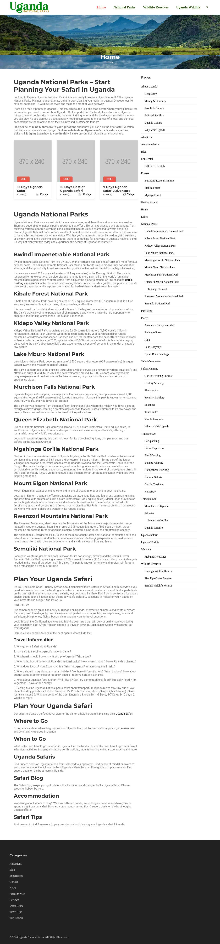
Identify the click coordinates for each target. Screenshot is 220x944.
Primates (149, 513)
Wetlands (146, 549)
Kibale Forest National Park (160, 238)
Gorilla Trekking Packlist (158, 375)
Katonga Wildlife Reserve (159, 571)
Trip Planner (16, 917)
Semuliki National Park (157, 303)
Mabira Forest (152, 187)
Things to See (148, 498)
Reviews (14, 899)
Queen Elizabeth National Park (162, 281)
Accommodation (150, 144)
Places (144, 318)
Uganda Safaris (149, 534)
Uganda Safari (124, 713)
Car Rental (147, 158)
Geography (151, 93)
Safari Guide (16, 905)
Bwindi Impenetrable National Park (164, 231)
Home (101, 7)
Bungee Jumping (154, 462)
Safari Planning (149, 368)
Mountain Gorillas (158, 520)
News (12, 887)
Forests (145, 173)
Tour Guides (151, 412)
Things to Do (148, 433)
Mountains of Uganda (157, 506)
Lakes (144, 216)
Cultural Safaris (153, 477)
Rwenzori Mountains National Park (164, 296)
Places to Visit (17, 893)
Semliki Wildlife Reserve (158, 585)
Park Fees (146, 310)
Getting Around (149, 202)
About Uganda (149, 86)
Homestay (150, 491)
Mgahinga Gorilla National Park (162, 260)
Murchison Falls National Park (161, 274)
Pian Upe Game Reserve (158, 578)
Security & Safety (154, 397)
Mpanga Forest (153, 195)
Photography (152, 390)
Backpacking (152, 440)
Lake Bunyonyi (153, 346)
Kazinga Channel (157, 289)
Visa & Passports (154, 419)
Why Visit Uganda (155, 129)
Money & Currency (155, 101)
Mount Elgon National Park (160, 267)
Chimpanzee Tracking (157, 469)
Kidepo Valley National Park (160, 245)
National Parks (124, 7)
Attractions (15, 863)
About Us (146, 137)
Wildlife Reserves (156, 7)
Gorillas (13, 881)
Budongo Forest (153, 332)
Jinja (147, 339)
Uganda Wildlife (188, 7)
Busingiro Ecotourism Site (159, 180)
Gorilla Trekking (154, 484)
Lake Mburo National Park (159, 252)
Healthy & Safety (154, 383)
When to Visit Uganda (157, 426)
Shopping (150, 404)
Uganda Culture (153, 122)
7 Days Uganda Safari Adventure (116, 189)
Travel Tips (15, 911)
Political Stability (154, 115)
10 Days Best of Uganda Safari (72, 189)
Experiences (16, 875)
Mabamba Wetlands (155, 556)
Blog (143, 151)
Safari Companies (151, 361)
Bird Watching (153, 455)
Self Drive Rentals (155, 166)
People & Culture (154, 108)
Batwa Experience (155, 448)
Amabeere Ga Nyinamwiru (159, 325)
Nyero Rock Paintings (157, 354)
